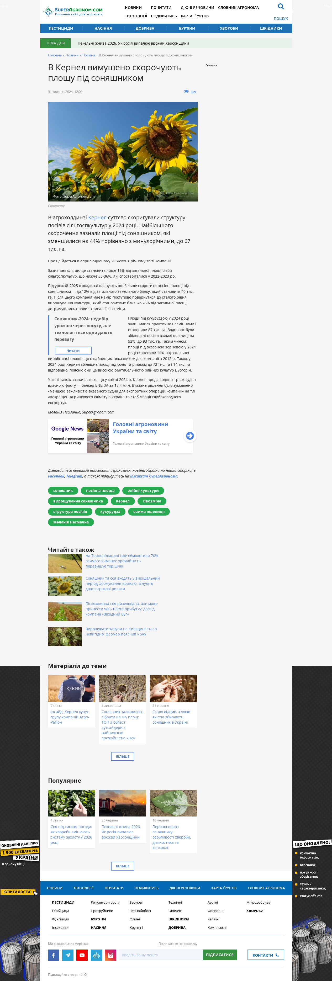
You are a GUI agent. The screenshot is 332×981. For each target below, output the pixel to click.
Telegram (74, 476)
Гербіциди (60, 876)
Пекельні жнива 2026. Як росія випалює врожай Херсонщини (134, 43)
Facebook (56, 476)
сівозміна (152, 501)
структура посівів (70, 511)
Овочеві (175, 876)
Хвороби (229, 28)
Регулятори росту (105, 868)
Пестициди (61, 28)
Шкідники (271, 28)
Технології (140, 15)
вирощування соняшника (78, 501)
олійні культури (143, 490)
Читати (73, 350)
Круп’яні (136, 893)
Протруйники (102, 876)
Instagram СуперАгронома (153, 476)
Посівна (88, 55)
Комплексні (217, 893)
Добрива (145, 28)
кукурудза (110, 511)
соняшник (63, 490)
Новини (137, 7)
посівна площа (100, 490)
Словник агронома (246, 7)
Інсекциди (60, 893)
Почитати (167, 7)
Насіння (103, 28)
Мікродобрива (258, 868)
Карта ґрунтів (202, 15)
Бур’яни (187, 28)
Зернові (136, 868)
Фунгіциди (60, 884)
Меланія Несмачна (71, 521)
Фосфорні (215, 876)
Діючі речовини (204, 7)
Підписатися (220, 920)
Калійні (213, 884)
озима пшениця (149, 511)
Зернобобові (140, 876)
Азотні (213, 868)
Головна (55, 55)
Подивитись (170, 15)
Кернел (97, 217)
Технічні (175, 868)
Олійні (135, 884)
